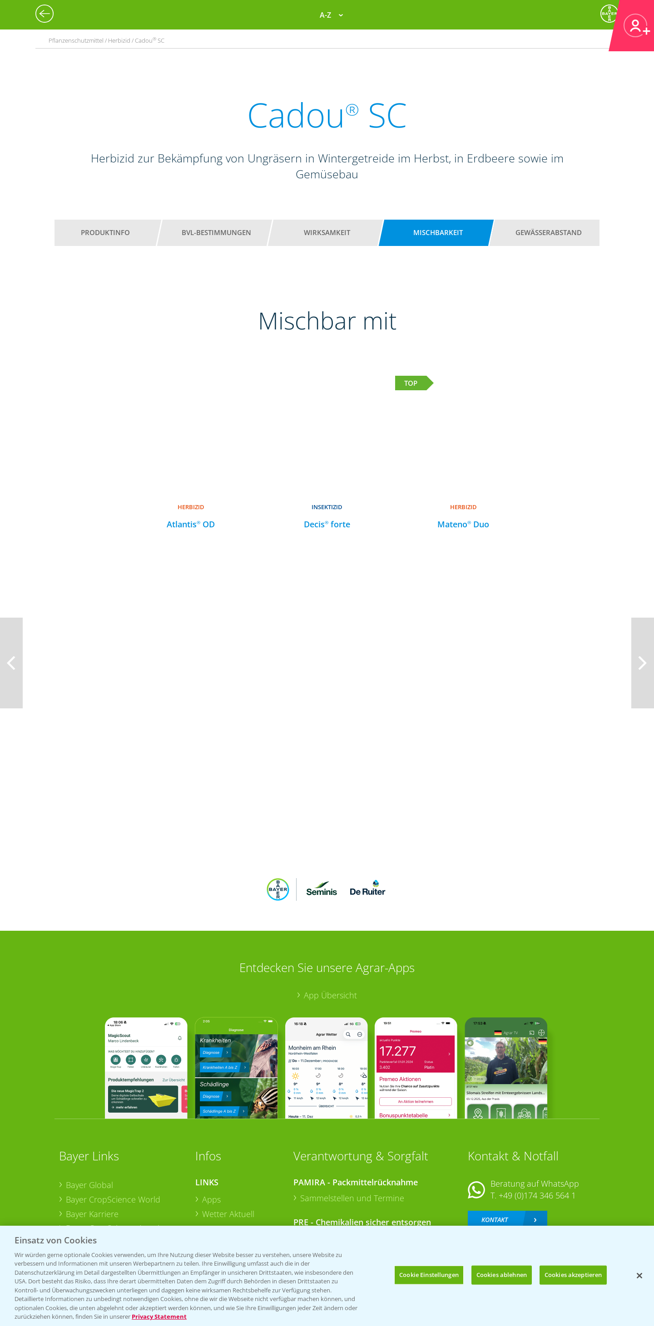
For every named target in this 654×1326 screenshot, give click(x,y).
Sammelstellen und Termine (352, 1138)
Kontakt (494, 1159)
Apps (211, 1139)
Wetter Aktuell (228, 1154)
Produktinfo (105, 232)
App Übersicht (330, 935)
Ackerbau (220, 1196)
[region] (327, 1276)
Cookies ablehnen (501, 1275)
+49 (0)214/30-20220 (537, 1199)
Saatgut (216, 1211)
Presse (78, 1197)
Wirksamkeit (327, 232)
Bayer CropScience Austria (115, 1168)
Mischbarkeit (438, 232)
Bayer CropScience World (113, 1139)
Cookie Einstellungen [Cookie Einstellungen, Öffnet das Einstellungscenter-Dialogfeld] (429, 1275)
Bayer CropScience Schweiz (117, 1183)
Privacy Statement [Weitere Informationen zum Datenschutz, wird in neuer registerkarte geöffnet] (159, 1316)
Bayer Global (89, 1125)
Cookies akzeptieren (573, 1275)
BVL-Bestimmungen (216, 232)
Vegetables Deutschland (110, 1211)
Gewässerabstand (548, 232)
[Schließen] (639, 1276)
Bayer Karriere (92, 1154)
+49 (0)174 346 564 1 (537, 1135)
